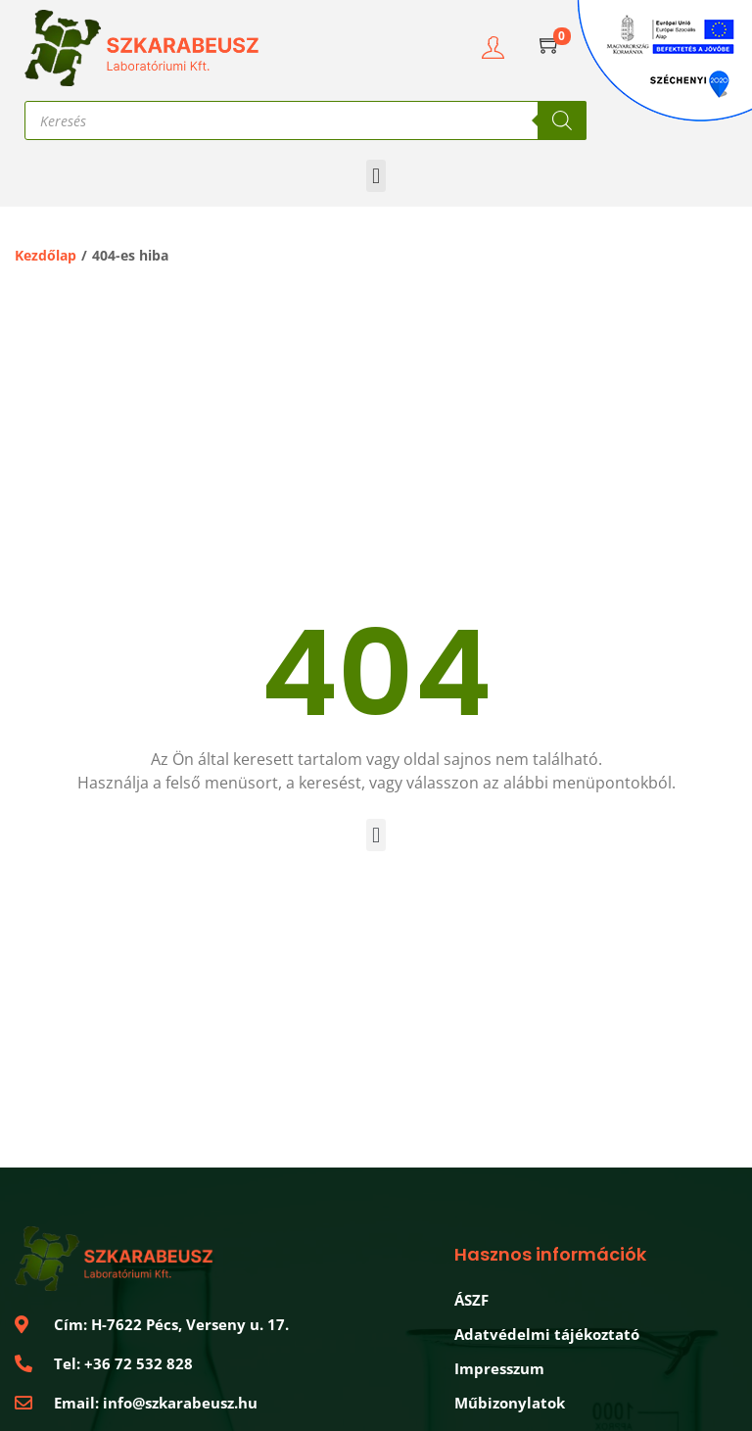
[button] (375, 176)
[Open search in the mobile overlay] (305, 120)
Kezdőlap (45, 255)
